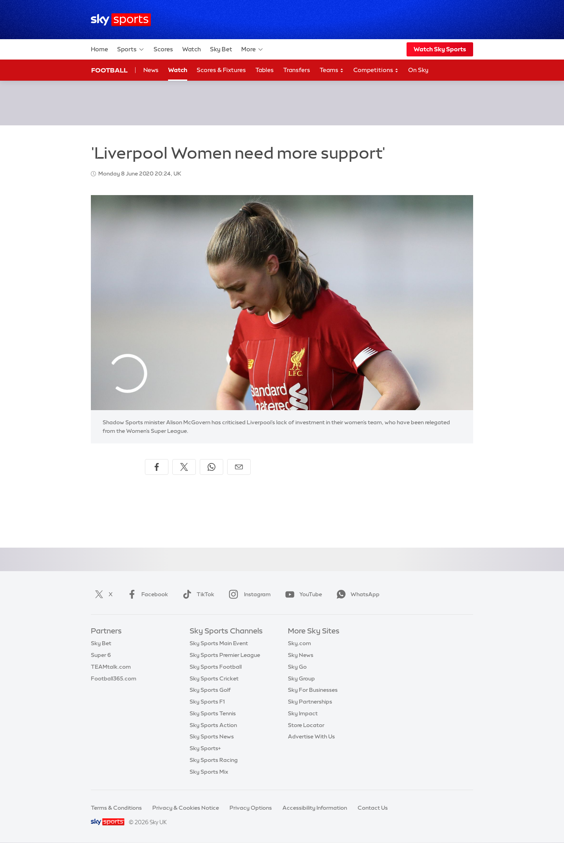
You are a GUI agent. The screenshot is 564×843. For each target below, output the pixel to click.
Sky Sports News (212, 736)
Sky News (300, 655)
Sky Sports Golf (210, 690)
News (151, 70)
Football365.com (113, 678)
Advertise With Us (311, 736)
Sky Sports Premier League (225, 655)
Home (99, 49)
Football (109, 70)
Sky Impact (303, 713)
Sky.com (299, 643)
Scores (163, 49)
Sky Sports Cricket (214, 678)
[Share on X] (184, 467)
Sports (131, 49)
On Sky (418, 70)
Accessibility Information (314, 807)
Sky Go (297, 666)
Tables (264, 70)
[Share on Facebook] (156, 467)
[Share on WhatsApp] (211, 467)
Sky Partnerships (310, 701)
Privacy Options (251, 807)
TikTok (196, 594)
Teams (332, 70)
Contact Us (373, 807)
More (252, 49)
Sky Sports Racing (214, 760)
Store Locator (306, 725)
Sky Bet (221, 49)
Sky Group (301, 678)
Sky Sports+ (205, 748)
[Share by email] (239, 467)
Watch (191, 49)
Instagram (248, 594)
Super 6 (101, 655)
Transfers (296, 70)
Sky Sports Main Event (219, 643)
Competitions (376, 70)
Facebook (146, 594)
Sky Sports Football (216, 666)
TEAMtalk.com (111, 666)
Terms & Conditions (116, 807)
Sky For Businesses (313, 690)
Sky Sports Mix (209, 771)
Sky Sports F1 (207, 701)
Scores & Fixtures (221, 70)
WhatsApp (356, 594)
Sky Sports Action (213, 725)
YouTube (302, 594)
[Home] (121, 19)
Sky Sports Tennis (213, 713)
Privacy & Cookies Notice (185, 807)
